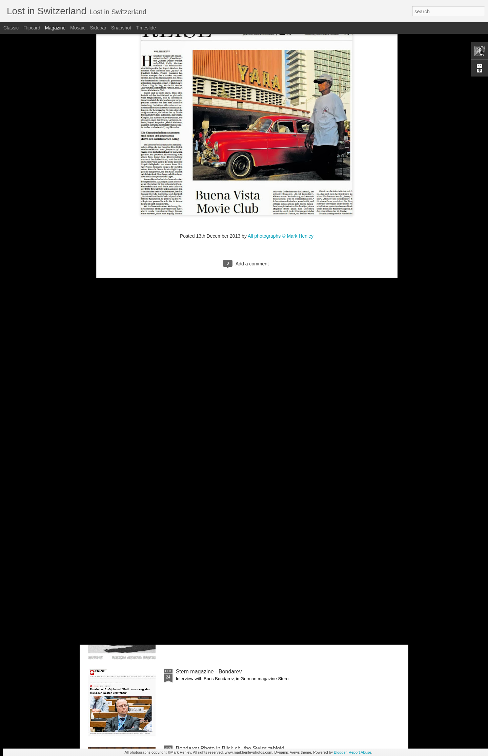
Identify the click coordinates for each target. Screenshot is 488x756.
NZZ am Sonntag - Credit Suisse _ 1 (219, 595)
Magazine (55, 27)
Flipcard (31, 27)
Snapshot (121, 27)
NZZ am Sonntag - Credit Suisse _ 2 (219, 441)
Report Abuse (360, 752)
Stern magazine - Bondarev (209, 671)
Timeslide (146, 27)
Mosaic (77, 27)
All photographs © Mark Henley (280, 64)
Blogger (340, 752)
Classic (11, 27)
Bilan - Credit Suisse (200, 518)
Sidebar (98, 27)
